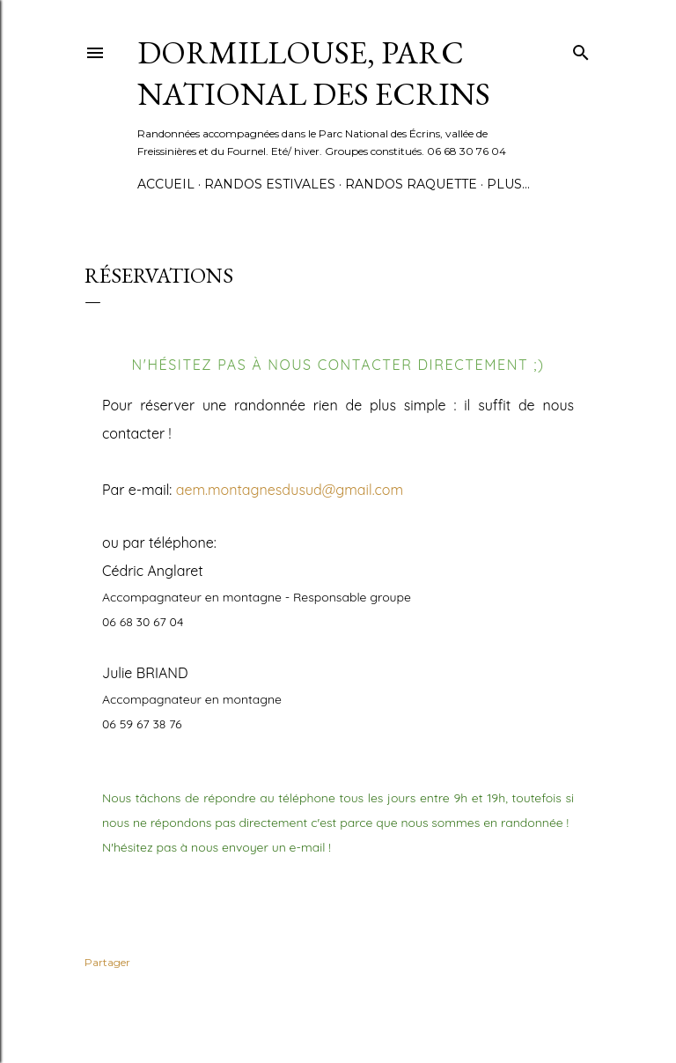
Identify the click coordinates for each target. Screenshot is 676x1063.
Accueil (166, 184)
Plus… (508, 184)
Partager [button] (107, 962)
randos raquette (411, 184)
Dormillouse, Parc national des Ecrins (313, 73)
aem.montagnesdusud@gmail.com (289, 489)
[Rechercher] (581, 49)
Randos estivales (269, 184)
